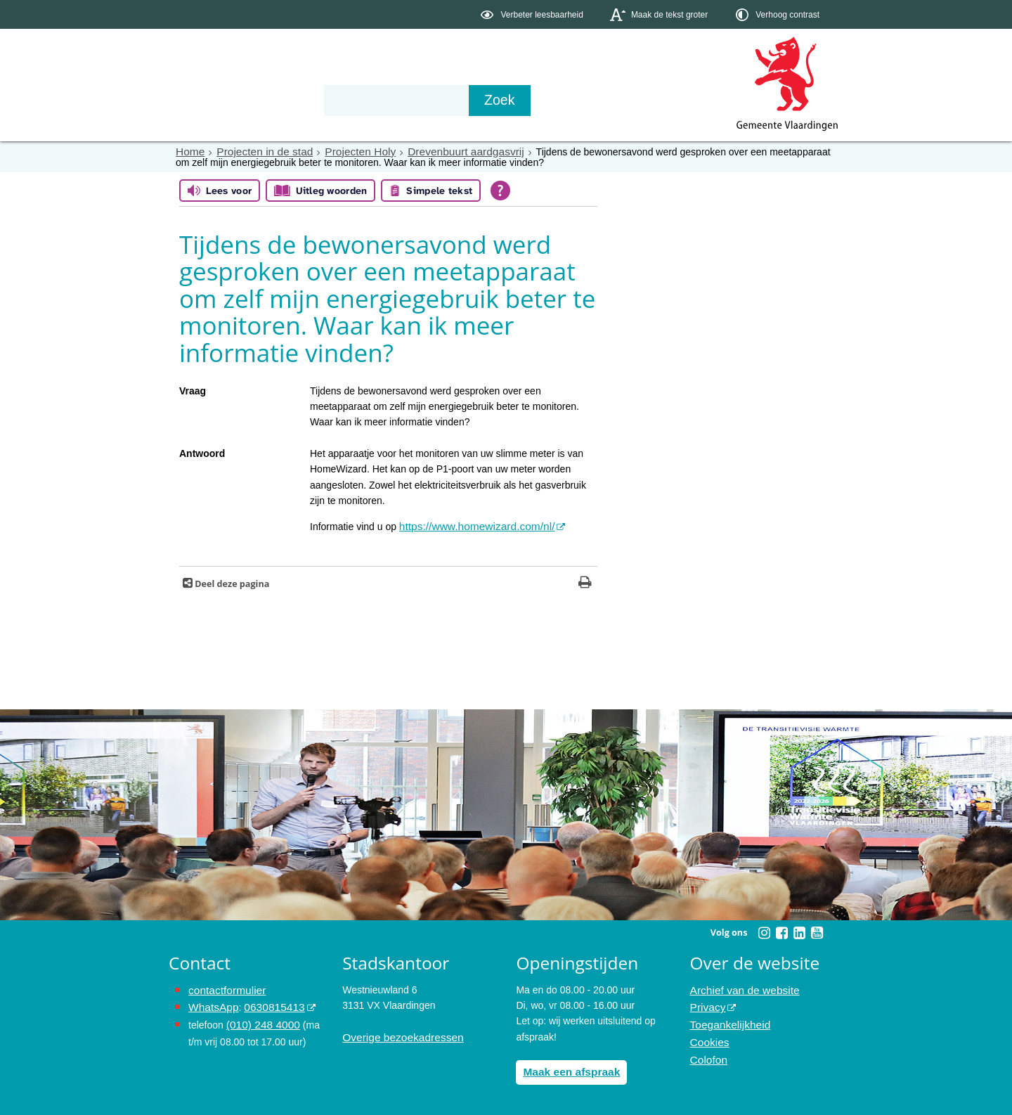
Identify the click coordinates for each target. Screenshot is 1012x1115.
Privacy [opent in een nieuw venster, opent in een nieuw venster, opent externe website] (706, 1002)
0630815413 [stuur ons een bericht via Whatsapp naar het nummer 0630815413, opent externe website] (266, 1002)
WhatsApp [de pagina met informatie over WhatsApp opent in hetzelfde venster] (211, 1002)
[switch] (533, 14)
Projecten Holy (345, 151)
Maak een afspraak (567, 1068)
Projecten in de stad (257, 151)
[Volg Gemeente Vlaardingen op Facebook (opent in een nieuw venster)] (781, 930)
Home (189, 151)
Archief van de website (739, 987)
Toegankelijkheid (726, 1018)
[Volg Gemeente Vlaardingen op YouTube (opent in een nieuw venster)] (816, 930)
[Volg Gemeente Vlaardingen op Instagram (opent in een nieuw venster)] (764, 930)
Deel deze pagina (231, 581)
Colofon (707, 1049)
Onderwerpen (209, 100)
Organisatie (383, 100)
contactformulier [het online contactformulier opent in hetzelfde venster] (223, 987)
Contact (468, 100)
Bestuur (299, 100)
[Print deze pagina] (585, 581)
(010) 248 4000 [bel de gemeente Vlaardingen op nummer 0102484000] (259, 1018)
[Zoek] (656, 100)
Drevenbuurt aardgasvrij (441, 151)
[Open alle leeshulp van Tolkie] (500, 190)
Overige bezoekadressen (397, 1034)
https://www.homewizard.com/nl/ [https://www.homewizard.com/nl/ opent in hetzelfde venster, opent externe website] (469, 525)
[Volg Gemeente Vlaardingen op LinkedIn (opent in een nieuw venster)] (799, 930)
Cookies (708, 1034)
